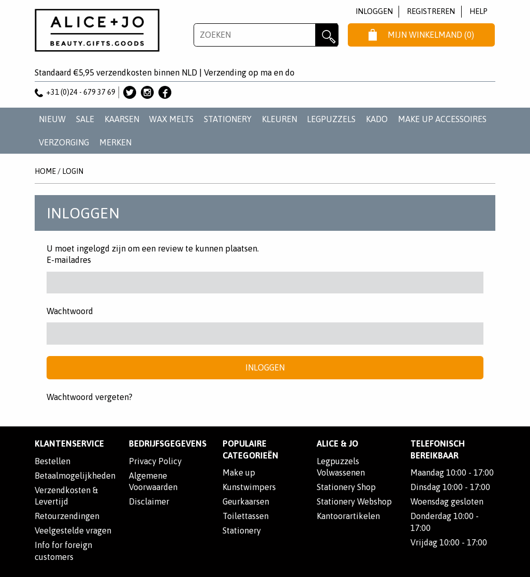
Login (72, 171)
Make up (239, 472)
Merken (115, 142)
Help (478, 11)
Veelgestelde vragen (73, 530)
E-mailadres (69, 259)
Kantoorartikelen (348, 516)
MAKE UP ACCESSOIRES (442, 119)
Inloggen (374, 11)
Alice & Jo (337, 443)
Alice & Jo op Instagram (147, 92)
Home (45, 171)
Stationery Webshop (354, 501)
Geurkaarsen (246, 501)
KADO (377, 119)
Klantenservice (69, 443)
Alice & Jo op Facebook (164, 92)
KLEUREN (279, 119)
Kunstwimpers (249, 487)
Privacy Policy (155, 461)
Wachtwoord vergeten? (89, 397)
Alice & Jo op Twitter (129, 92)
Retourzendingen (67, 516)
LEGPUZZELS (331, 119)
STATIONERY (228, 119)
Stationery (242, 530)
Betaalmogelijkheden (75, 475)
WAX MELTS (171, 119)
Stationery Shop (346, 487)
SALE (85, 119)
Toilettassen (246, 516)
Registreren (431, 11)
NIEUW (52, 119)
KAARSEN (122, 119)
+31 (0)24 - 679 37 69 (75, 92)
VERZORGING (64, 142)
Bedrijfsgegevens (168, 443)
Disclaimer (149, 501)
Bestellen (52, 461)
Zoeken (326, 35)
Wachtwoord (70, 311)
